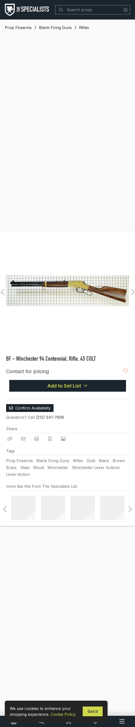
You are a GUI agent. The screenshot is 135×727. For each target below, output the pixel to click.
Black (104, 460)
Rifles (84, 27)
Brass (11, 467)
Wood (38, 467)
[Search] (61, 9)
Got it (93, 711)
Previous (2, 291)
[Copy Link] (9, 438)
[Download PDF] (50, 438)
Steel (24, 467)
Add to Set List (67, 386)
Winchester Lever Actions (96, 467)
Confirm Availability (30, 408)
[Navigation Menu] (122, 721)
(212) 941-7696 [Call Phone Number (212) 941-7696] (50, 417)
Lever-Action (18, 474)
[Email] (23, 438)
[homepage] (28, 10)
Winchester (57, 467)
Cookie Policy (63, 714)
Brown (119, 460)
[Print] (36, 438)
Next (131, 291)
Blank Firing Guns (55, 27)
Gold (91, 460)
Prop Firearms (18, 27)
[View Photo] (63, 438)
